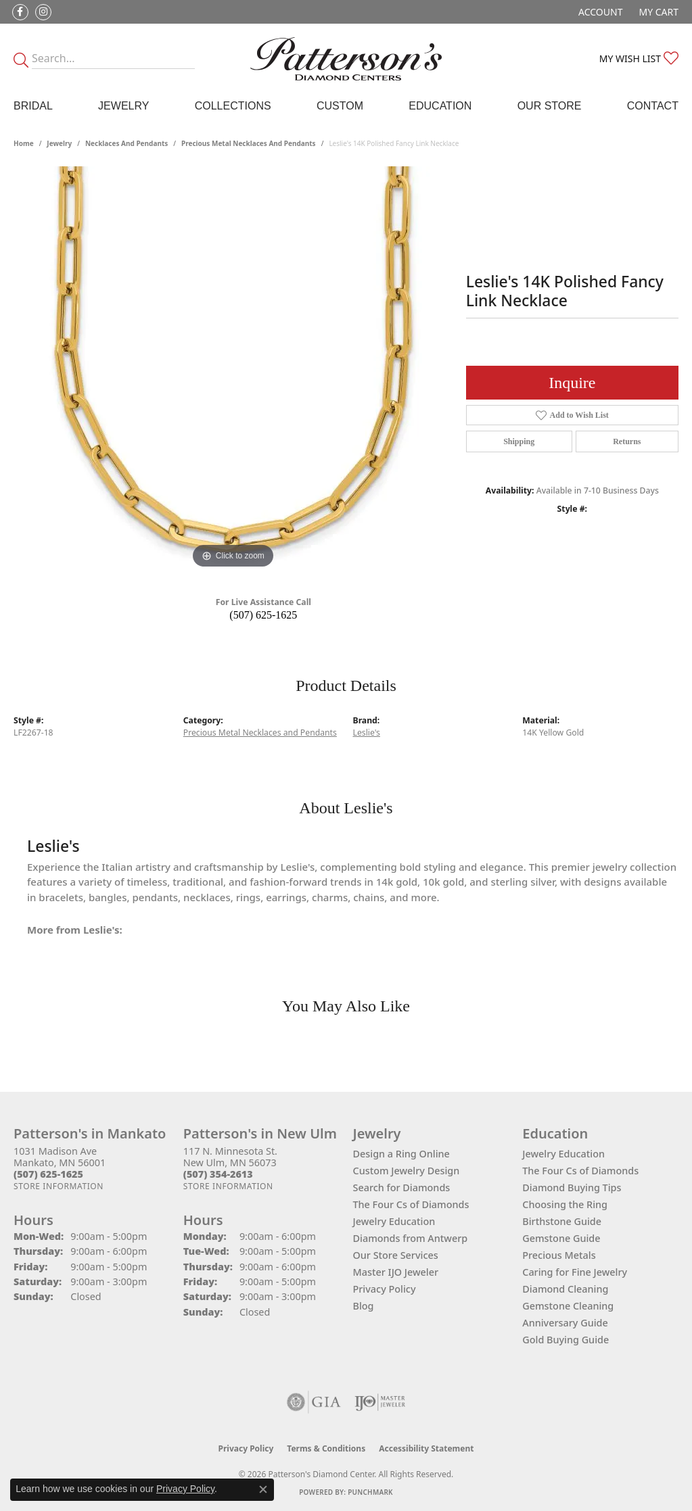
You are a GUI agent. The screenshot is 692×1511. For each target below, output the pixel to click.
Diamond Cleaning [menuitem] (565, 1288)
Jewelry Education (394, 1221)
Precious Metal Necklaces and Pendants (248, 143)
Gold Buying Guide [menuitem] (565, 1339)
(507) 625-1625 (263, 615)
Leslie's (366, 732)
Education (440, 106)
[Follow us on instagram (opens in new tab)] (43, 12)
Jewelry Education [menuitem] (563, 1153)
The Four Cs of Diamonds (411, 1204)
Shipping (518, 441)
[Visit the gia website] (314, 1402)
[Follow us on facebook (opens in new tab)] (20, 12)
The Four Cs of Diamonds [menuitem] (580, 1170)
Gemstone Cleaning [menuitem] (568, 1305)
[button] (599, 12)
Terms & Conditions (326, 1448)
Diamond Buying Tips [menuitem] (571, 1187)
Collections (233, 106)
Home (24, 143)
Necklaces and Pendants (126, 143)
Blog (363, 1305)
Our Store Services (395, 1255)
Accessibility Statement (426, 1448)
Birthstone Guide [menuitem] (561, 1221)
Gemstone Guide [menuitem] (561, 1238)
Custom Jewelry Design (406, 1170)
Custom (340, 106)
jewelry (59, 143)
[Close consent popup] (263, 1489)
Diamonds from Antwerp (410, 1238)
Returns (627, 441)
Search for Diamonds (402, 1187)
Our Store (549, 106)
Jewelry (123, 106)
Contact (652, 106)
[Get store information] (58, 1186)
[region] (233, 369)
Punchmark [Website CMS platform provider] (370, 1492)
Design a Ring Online (401, 1153)
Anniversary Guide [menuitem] (565, 1322)
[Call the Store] (48, 1174)
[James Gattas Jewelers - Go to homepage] (346, 59)
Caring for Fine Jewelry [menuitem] (574, 1272)
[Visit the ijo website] (379, 1402)
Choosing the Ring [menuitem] (564, 1204)
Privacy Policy (384, 1288)
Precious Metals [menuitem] (558, 1255)
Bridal (33, 106)
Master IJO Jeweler (396, 1272)
